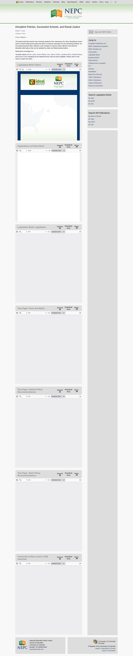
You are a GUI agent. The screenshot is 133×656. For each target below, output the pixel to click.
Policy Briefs (93, 52)
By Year (91, 104)
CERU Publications (95, 77)
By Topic (91, 98)
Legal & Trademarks (102, 648)
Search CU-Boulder (108, 650)
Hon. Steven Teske (53, 54)
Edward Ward (23, 56)
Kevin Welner (41, 54)
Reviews (39, 2)
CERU (81, 2)
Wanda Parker (77, 54)
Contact (94, 2)
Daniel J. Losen (20, 31)
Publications (29, 2)
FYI (90, 66)
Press (101, 2)
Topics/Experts (72, 2)
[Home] (66, 14)
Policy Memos (93, 60)
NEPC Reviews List (95, 49)
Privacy (112, 648)
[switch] (107, 2)
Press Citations (20, 37)
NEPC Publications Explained (98, 46)
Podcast (91, 69)
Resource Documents (96, 86)
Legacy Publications (95, 83)
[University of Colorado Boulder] (104, 641)
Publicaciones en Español (97, 63)
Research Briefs (94, 57)
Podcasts (56, 2)
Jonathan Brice (66, 54)
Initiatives (47, 2)
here (32, 51)
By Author (92, 101)
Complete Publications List (97, 43)
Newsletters (92, 71)
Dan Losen (32, 54)
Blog (63, 2)
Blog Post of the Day (95, 74)
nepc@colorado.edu (37, 649)
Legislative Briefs (94, 55)
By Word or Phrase (95, 116)
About (88, 2)
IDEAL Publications (95, 80)
